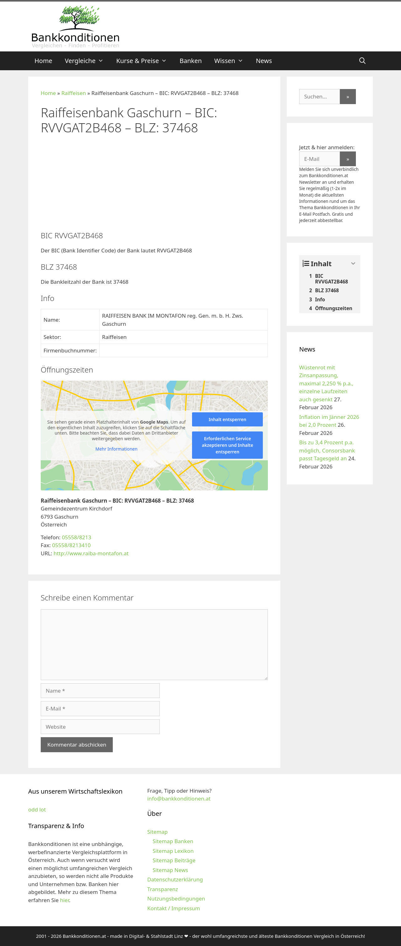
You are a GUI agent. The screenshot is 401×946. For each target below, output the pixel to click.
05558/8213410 (71, 545)
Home (43, 60)
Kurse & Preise (144, 60)
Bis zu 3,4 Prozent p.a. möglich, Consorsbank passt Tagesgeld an (327, 450)
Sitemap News (170, 870)
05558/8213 (76, 537)
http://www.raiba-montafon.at (91, 553)
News (264, 60)
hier (64, 900)
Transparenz (162, 889)
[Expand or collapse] (353, 263)
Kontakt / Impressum (173, 908)
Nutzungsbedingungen (176, 898)
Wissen (232, 60)
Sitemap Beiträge (174, 860)
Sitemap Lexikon (173, 850)
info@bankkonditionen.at (179, 798)
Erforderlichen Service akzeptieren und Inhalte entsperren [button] (227, 445)
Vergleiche (87, 60)
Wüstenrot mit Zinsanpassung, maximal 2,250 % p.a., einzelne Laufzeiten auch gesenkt (326, 383)
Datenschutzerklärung (175, 879)
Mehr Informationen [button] (116, 449)
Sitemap (157, 831)
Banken (191, 60)
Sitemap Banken (173, 841)
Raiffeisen (73, 93)
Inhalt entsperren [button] (227, 419)
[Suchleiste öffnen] (362, 60)
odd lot (37, 809)
